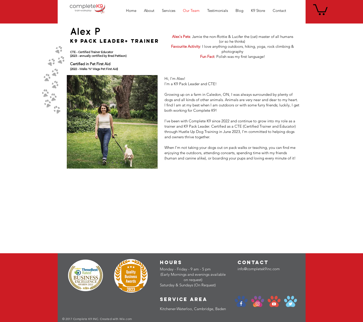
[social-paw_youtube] (274, 301)
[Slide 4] (117, 163)
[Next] (153, 122)
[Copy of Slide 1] (99, 163)
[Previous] (71, 122)
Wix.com (125, 319)
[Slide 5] (121, 163)
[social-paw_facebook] (241, 301)
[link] (320, 9)
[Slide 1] (104, 163)
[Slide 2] (108, 163)
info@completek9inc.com (259, 268)
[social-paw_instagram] (257, 301)
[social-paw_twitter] (290, 301)
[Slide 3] (112, 163)
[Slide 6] (125, 163)
